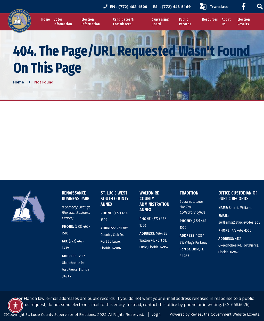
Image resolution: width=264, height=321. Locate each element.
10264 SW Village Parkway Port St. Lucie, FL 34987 (193, 245)
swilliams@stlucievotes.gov (239, 219)
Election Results (243, 21)
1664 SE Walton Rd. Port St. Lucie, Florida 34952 (153, 240)
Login (156, 314)
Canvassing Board (160, 21)
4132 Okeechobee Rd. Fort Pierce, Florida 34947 (75, 266)
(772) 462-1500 (76, 229)
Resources (210, 19)
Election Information (90, 21)
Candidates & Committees (123, 21)
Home (45, 19)
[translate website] (213, 6)
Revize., (197, 314)
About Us (226, 21)
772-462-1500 (234, 230)
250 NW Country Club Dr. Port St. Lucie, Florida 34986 (114, 238)
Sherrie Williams (235, 207)
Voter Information (63, 21)
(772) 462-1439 (73, 244)
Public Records (185, 21)
